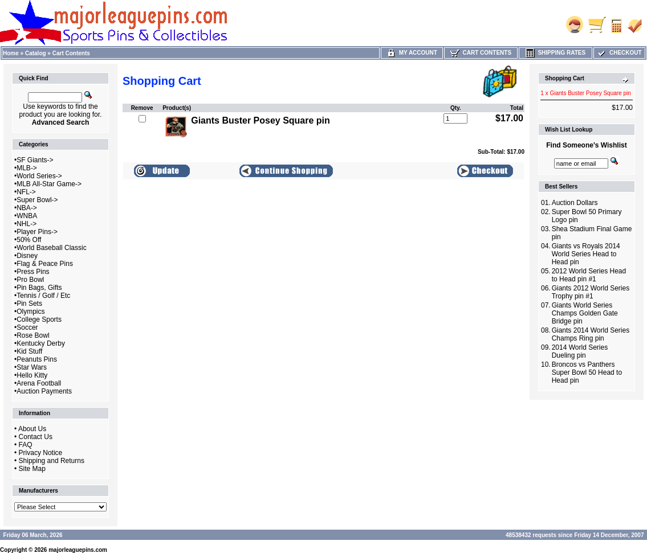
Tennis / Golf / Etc (43, 296)
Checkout (619, 53)
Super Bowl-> (37, 200)
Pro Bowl (30, 280)
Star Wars (32, 367)
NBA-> (27, 208)
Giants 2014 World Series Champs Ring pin (591, 334)
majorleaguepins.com (77, 550)
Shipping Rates (555, 53)
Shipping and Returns (51, 461)
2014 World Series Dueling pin (580, 351)
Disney (27, 256)
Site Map (32, 469)
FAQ (25, 445)
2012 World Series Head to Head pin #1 (589, 275)
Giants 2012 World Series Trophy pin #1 (591, 292)
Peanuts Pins (37, 359)
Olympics (30, 312)
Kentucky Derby (41, 343)
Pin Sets (29, 304)
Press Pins (33, 272)
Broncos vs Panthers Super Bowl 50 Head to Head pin (587, 372)
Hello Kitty (32, 375)
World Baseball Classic (52, 248)
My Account (411, 53)
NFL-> (26, 192)
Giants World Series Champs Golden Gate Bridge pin (585, 313)
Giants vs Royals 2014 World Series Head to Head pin (586, 254)
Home (11, 53)
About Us (32, 429)
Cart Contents (71, 53)
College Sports (39, 319)
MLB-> (27, 168)
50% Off (29, 240)
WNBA (27, 216)
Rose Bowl (33, 335)
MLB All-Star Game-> (49, 184)
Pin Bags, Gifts (39, 288)
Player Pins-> (37, 232)
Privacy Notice (41, 453)
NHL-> (26, 224)
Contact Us (35, 437)
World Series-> (39, 176)
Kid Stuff (29, 351)
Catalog (35, 53)
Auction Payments (44, 391)
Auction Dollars (575, 203)
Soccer (27, 327)
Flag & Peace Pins (45, 264)
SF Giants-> (35, 160)
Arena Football (39, 383)
